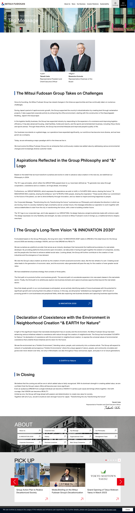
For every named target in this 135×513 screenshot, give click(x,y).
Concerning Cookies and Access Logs (102, 509)
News (73, 4)
